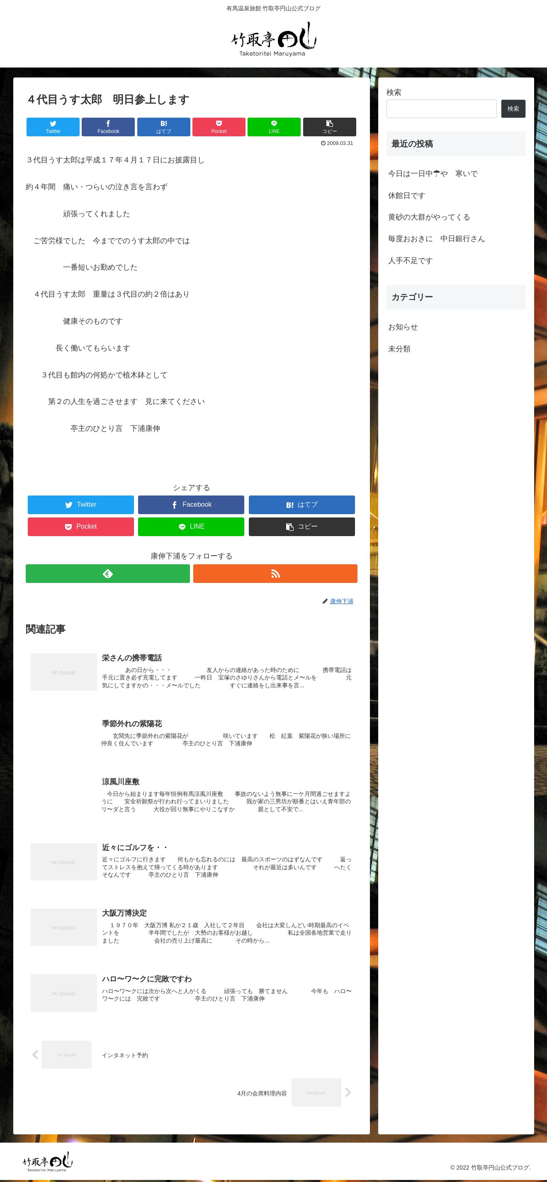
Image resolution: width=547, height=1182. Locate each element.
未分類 (399, 349)
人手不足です (410, 260)
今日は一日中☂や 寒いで (433, 173)
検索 (394, 92)
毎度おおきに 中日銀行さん (436, 238)
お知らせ (403, 327)
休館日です (406, 195)
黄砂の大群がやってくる (429, 217)
